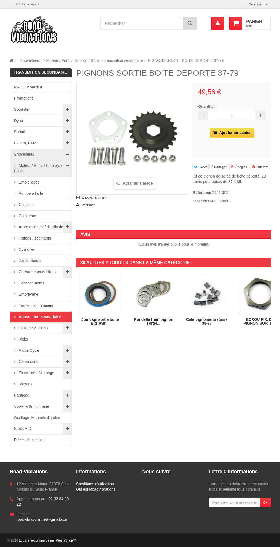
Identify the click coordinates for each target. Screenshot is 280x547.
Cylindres (26, 249)
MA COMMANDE (28, 87)
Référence (201, 192)
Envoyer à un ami (94, 197)
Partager (218, 167)
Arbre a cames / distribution (41, 227)
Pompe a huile (30, 193)
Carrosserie (28, 361)
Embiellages (29, 182)
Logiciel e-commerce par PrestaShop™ (47, 540)
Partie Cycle (28, 350)
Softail (19, 132)
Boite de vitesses (33, 328)
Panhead (22, 395)
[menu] (217, 23)
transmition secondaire (39, 317)
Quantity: (206, 106)
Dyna (18, 120)
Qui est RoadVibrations (95, 489)
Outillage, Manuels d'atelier (37, 417)
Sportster (22, 109)
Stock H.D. (23, 428)
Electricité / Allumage (36, 373)
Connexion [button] (258, 4)
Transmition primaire (36, 305)
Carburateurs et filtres (37, 272)
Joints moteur (30, 260)
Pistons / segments (34, 238)
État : (197, 201)
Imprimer (88, 205)
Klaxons (25, 384)
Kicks (23, 339)
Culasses (26, 204)
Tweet (200, 167)
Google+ (239, 167)
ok (265, 502)
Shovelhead (24, 154)
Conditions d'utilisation (95, 484)
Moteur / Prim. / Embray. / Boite (38, 168)
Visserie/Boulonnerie (31, 406)
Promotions (24, 98)
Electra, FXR (25, 143)
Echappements (31, 283)
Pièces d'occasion (29, 440)
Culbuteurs (27, 216)
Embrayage (28, 294)
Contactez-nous (27, 4)
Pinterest (260, 167)
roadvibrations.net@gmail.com (42, 519)
